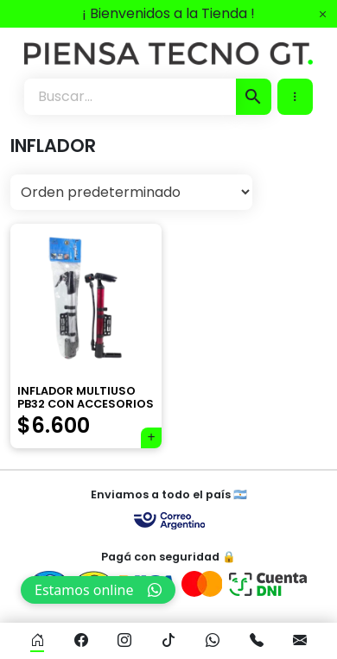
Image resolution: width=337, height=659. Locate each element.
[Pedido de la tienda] (131, 192)
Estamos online (98, 589)
